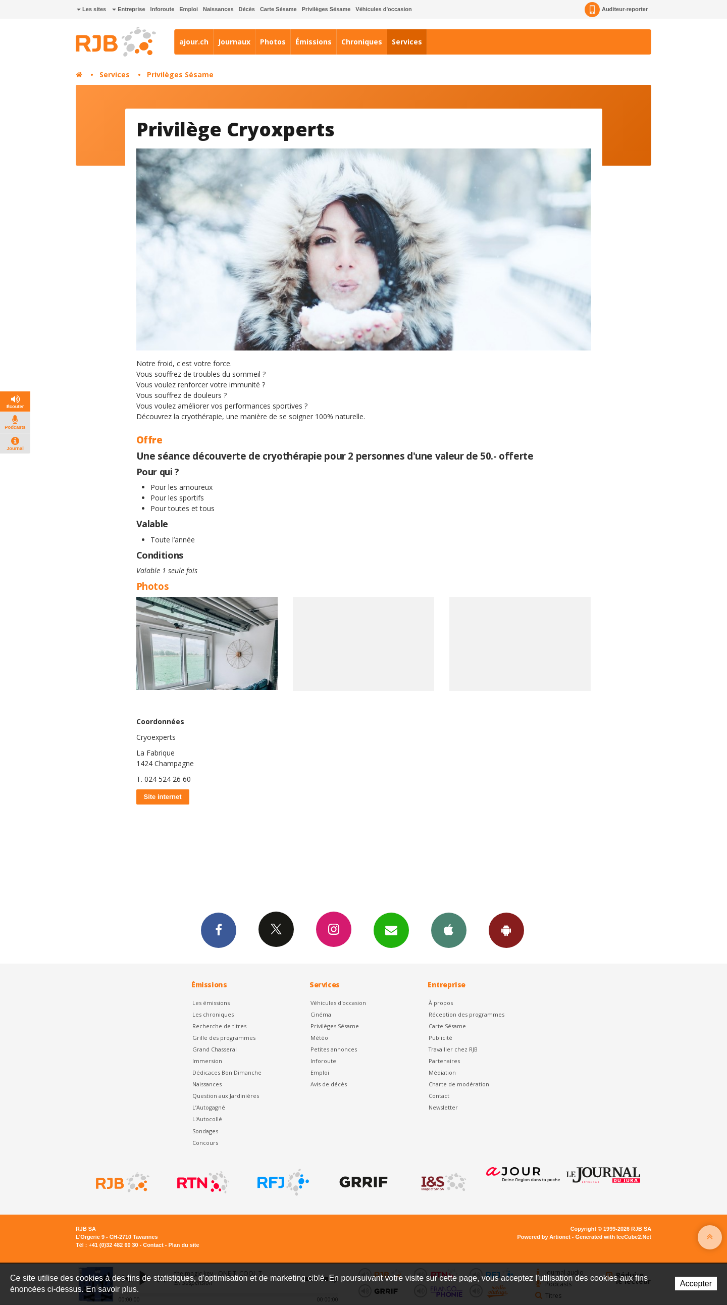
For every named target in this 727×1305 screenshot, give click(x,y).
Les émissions (211, 1002)
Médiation (442, 1072)
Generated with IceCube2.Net (613, 1237)
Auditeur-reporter (616, 9)
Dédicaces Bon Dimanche (227, 1072)
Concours (205, 1142)
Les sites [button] (91, 9)
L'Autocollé (207, 1119)
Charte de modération (459, 1084)
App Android (506, 930)
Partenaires (444, 1061)
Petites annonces (333, 1049)
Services (407, 41)
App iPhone (448, 930)
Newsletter (443, 1107)
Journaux (234, 41)
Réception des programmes (466, 1014)
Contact (439, 1095)
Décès (247, 9)
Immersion (207, 1061)
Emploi (188, 9)
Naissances (218, 9)
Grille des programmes (223, 1037)
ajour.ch (194, 41)
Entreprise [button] (128, 9)
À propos (441, 1002)
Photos (273, 41)
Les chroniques (213, 1014)
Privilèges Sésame (326, 9)
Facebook (218, 930)
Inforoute (162, 9)
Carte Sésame (278, 9)
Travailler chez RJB (453, 1049)
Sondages (205, 1131)
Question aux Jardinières (225, 1095)
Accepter (696, 1283)
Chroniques (361, 41)
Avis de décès (328, 1084)
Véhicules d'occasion (383, 9)
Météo (319, 1037)
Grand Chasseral (214, 1049)
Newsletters (391, 930)
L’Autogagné (208, 1107)
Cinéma (320, 1014)
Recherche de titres (219, 1026)
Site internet (163, 796)
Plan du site (183, 1245)
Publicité (440, 1037)
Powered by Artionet (543, 1237)
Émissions (313, 41)
